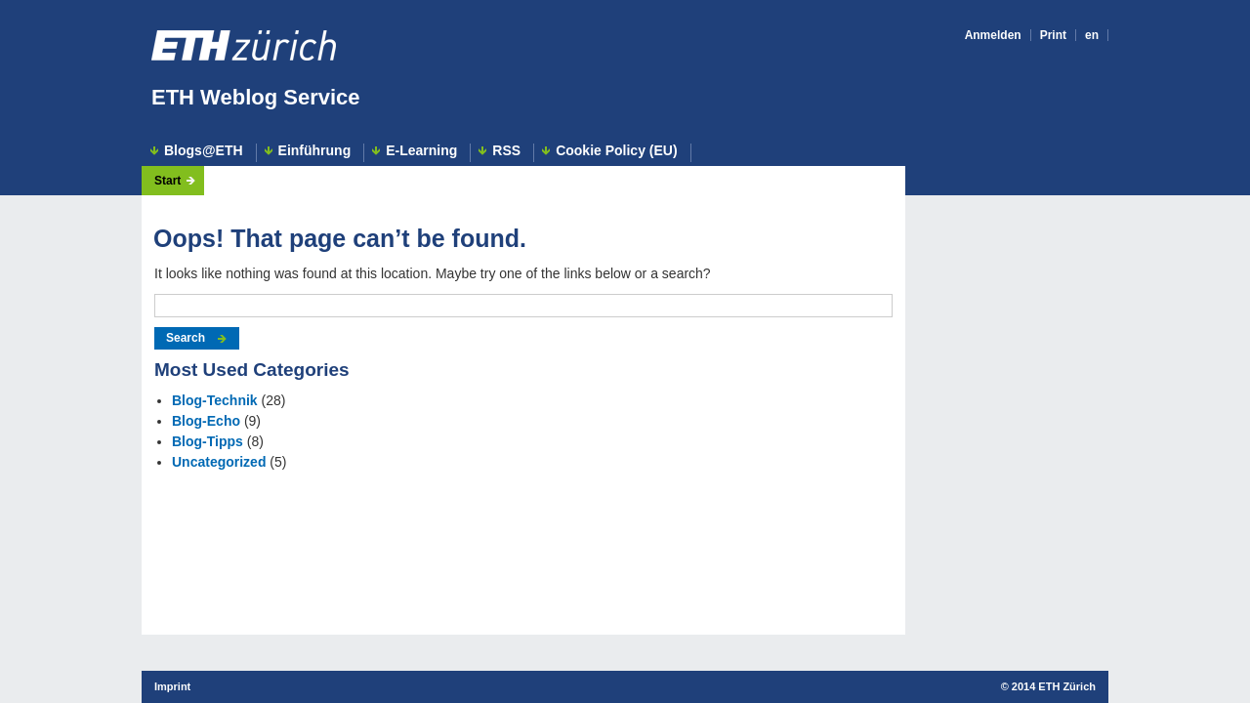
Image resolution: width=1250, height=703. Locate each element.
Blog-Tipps (207, 441)
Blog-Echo (206, 421)
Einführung (315, 151)
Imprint (172, 686)
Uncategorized (219, 462)
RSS (506, 151)
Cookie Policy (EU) (616, 151)
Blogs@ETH (203, 151)
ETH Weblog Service (255, 97)
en (1092, 35)
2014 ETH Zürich (1054, 686)
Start (167, 180)
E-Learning (421, 151)
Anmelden (993, 35)
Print (1053, 35)
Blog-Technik (215, 400)
